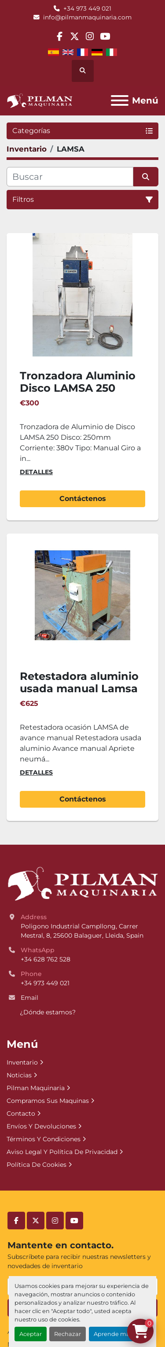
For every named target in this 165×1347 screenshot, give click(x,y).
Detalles (36, 472)
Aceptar (30, 1334)
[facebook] (59, 36)
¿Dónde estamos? (48, 1012)
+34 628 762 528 (45, 959)
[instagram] (90, 36)
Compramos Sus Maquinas (48, 1101)
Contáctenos (82, 498)
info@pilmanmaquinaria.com (87, 17)
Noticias (19, 1075)
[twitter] (74, 36)
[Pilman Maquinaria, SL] (82, 883)
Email (29, 998)
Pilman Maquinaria (36, 1088)
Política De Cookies (36, 1165)
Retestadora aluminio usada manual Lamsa (79, 682)
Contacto (21, 1113)
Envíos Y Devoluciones (41, 1126)
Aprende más (113, 1334)
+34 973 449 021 (87, 8)
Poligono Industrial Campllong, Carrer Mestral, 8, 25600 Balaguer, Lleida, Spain (82, 930)
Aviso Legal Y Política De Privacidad (62, 1152)
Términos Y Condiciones (44, 1139)
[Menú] (119, 100)
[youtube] (105, 36)
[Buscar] (70, 176)
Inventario (22, 1062)
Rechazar (67, 1334)
